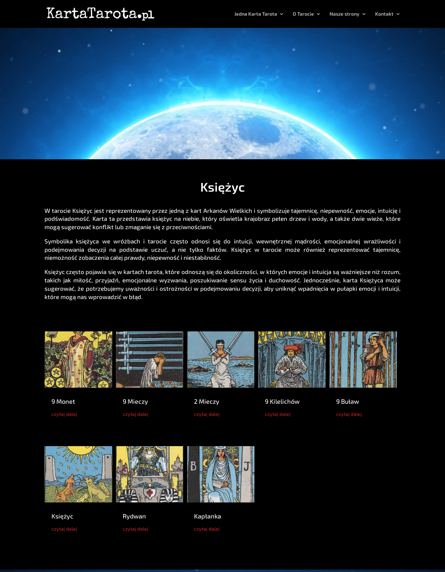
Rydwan (134, 516)
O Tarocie (303, 14)
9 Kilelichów (282, 401)
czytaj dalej (64, 414)
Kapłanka (207, 516)
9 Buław (347, 401)
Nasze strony (344, 14)
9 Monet (63, 401)
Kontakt (384, 14)
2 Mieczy (206, 401)
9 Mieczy (135, 401)
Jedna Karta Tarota (255, 14)
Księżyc (62, 516)
